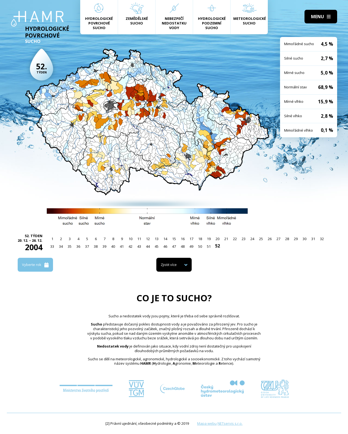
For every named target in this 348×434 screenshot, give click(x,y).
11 (139, 238)
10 (130, 238)
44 (148, 246)
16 (183, 238)
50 (200, 246)
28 (287, 238)
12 (148, 238)
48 (183, 246)
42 (130, 246)
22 (235, 238)
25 (261, 238)
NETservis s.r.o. (230, 423)
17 (191, 238)
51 (209, 246)
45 (157, 246)
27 (278, 238)
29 (296, 238)
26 (270, 238)
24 (252, 238)
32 (322, 238)
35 (70, 246)
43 (139, 246)
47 (174, 246)
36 (78, 246)
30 (304, 238)
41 (122, 246)
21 (226, 238)
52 (217, 246)
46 (165, 246)
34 (61, 246)
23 (244, 238)
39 (104, 246)
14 (165, 238)
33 (52, 246)
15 (174, 238)
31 (313, 238)
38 (96, 246)
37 (87, 246)
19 (209, 238)
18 (200, 238)
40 (113, 246)
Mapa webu (207, 423)
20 (217, 238)
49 (191, 246)
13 (157, 238)
